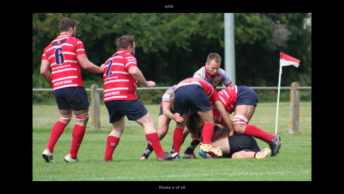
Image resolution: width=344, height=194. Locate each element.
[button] (321, 7)
